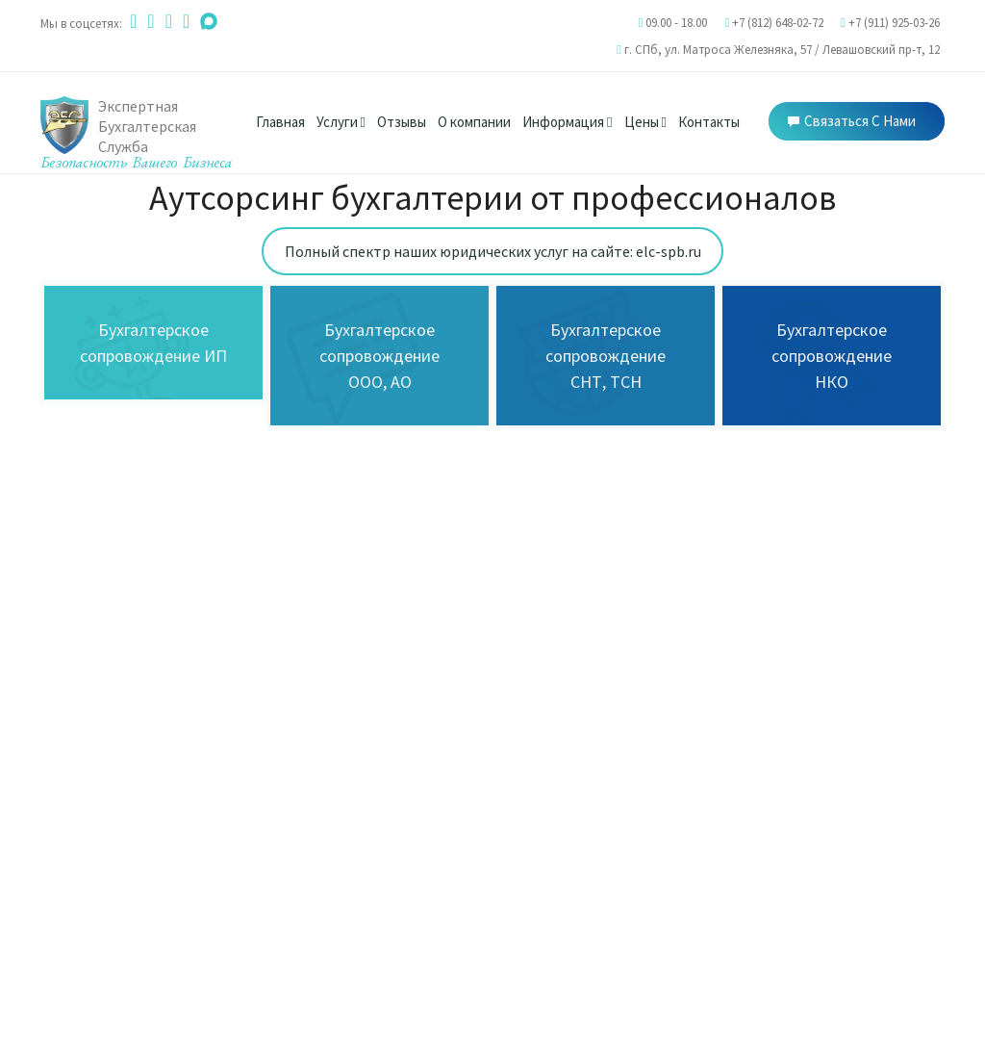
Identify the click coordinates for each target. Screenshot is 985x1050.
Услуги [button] (341, 122)
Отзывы (401, 122)
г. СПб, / (782, 49)
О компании (474, 122)
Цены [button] (645, 122)
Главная (280, 122)
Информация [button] (567, 122)
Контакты (709, 122)
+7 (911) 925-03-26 (894, 22)
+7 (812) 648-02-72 (777, 22)
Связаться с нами (852, 121)
